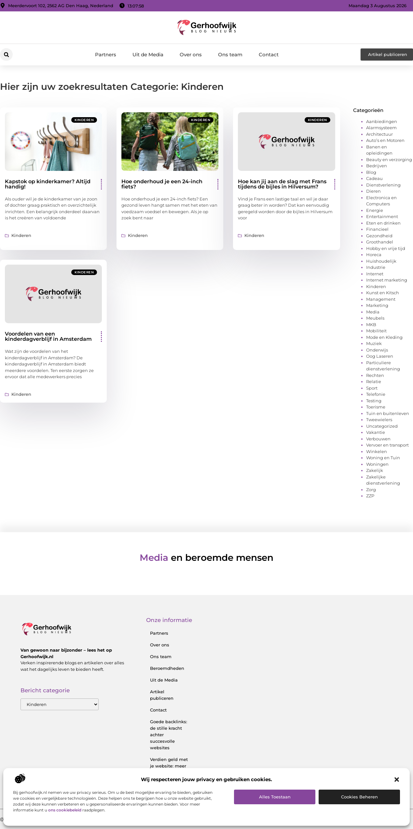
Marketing (377, 305)
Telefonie (375, 394)
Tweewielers (379, 419)
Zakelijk (374, 470)
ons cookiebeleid (64, 810)
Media (372, 311)
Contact (269, 54)
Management (380, 299)
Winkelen (376, 451)
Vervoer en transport (387, 445)
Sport (372, 388)
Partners (105, 54)
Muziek (374, 343)
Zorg (371, 489)
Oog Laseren (379, 356)
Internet (374, 273)
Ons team (230, 54)
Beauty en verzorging (389, 159)
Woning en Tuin (383, 457)
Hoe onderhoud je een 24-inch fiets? (161, 184)
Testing (373, 400)
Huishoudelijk (381, 261)
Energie (374, 210)
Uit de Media (147, 54)
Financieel (377, 229)
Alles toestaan (275, 796)
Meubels (375, 318)
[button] (396, 779)
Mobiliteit (376, 330)
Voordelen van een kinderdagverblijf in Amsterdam (48, 336)
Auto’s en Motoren (385, 140)
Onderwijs (377, 349)
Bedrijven (376, 165)
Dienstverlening (383, 184)
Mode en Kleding (384, 337)
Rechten (375, 375)
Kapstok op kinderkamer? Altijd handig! (47, 184)
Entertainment (382, 216)
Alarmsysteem (381, 127)
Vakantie (375, 432)
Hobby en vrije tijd (385, 248)
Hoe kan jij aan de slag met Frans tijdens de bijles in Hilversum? (282, 184)
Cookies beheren (359, 796)
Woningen (377, 464)
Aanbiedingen (381, 121)
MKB (371, 324)
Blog (371, 172)
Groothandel (379, 241)
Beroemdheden (167, 668)
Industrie (375, 267)
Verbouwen (378, 438)
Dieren (373, 191)
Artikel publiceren (161, 695)
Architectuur (379, 134)
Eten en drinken (383, 223)
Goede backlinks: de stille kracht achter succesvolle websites (168, 734)
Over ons (191, 54)
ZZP (370, 495)
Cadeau (374, 178)
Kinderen (84, 120)
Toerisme (375, 406)
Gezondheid (379, 235)
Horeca (373, 254)
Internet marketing (386, 280)
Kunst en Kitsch (382, 292)
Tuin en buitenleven (387, 413)
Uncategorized (382, 426)
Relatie (373, 381)
